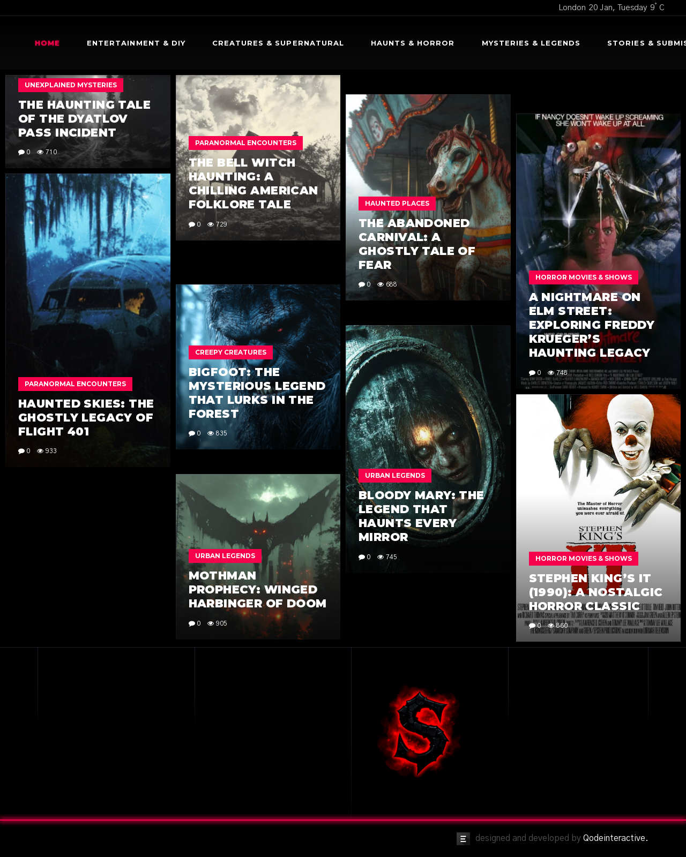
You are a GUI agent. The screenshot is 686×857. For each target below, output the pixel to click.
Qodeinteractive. (615, 838)
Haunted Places (397, 203)
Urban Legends (395, 475)
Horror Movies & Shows (583, 277)
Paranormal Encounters (245, 143)
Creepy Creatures (230, 352)
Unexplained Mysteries (71, 85)
